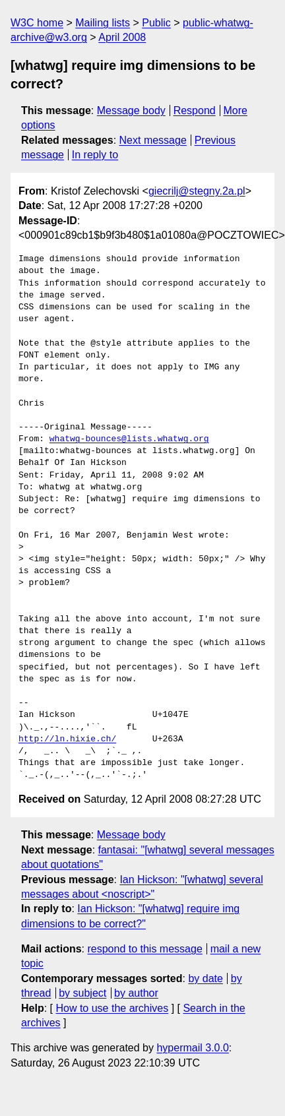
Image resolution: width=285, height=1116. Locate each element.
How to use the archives (111, 1008)
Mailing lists (102, 22)
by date (205, 978)
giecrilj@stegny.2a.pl (196, 191)
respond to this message (144, 948)
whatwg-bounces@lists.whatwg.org (129, 439)
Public (156, 22)
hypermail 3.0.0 (192, 1047)
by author (136, 993)
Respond (195, 110)
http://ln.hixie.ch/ (67, 739)
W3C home (37, 22)
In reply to (95, 154)
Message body (131, 110)
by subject (82, 993)
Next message (153, 140)
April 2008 (122, 37)
